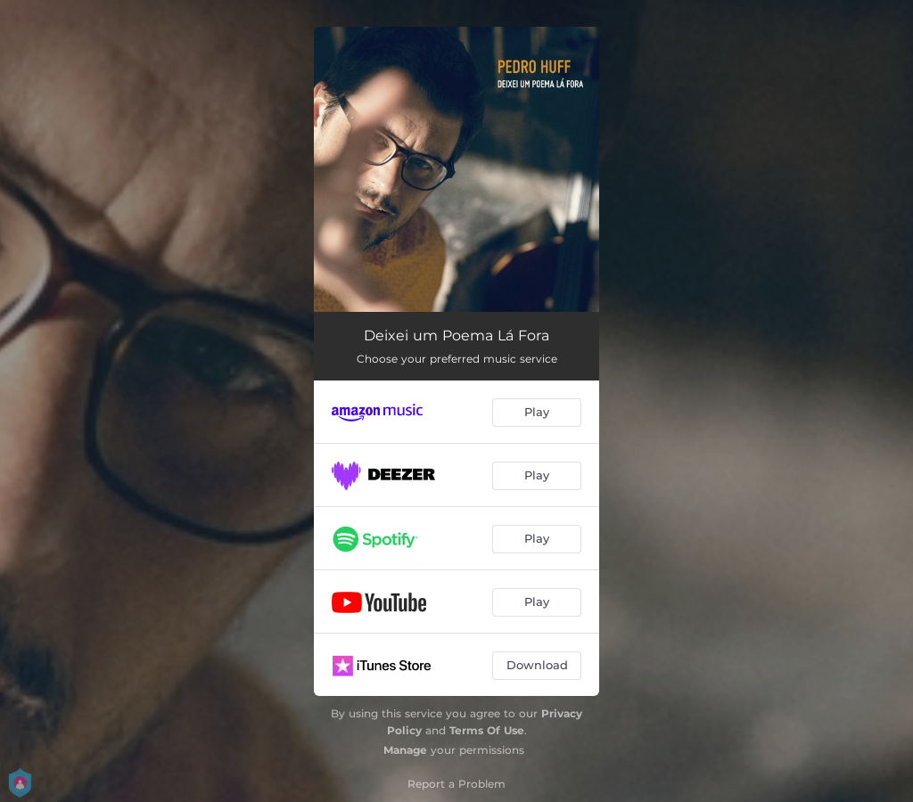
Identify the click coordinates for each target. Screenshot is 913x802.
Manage (405, 750)
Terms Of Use (486, 730)
